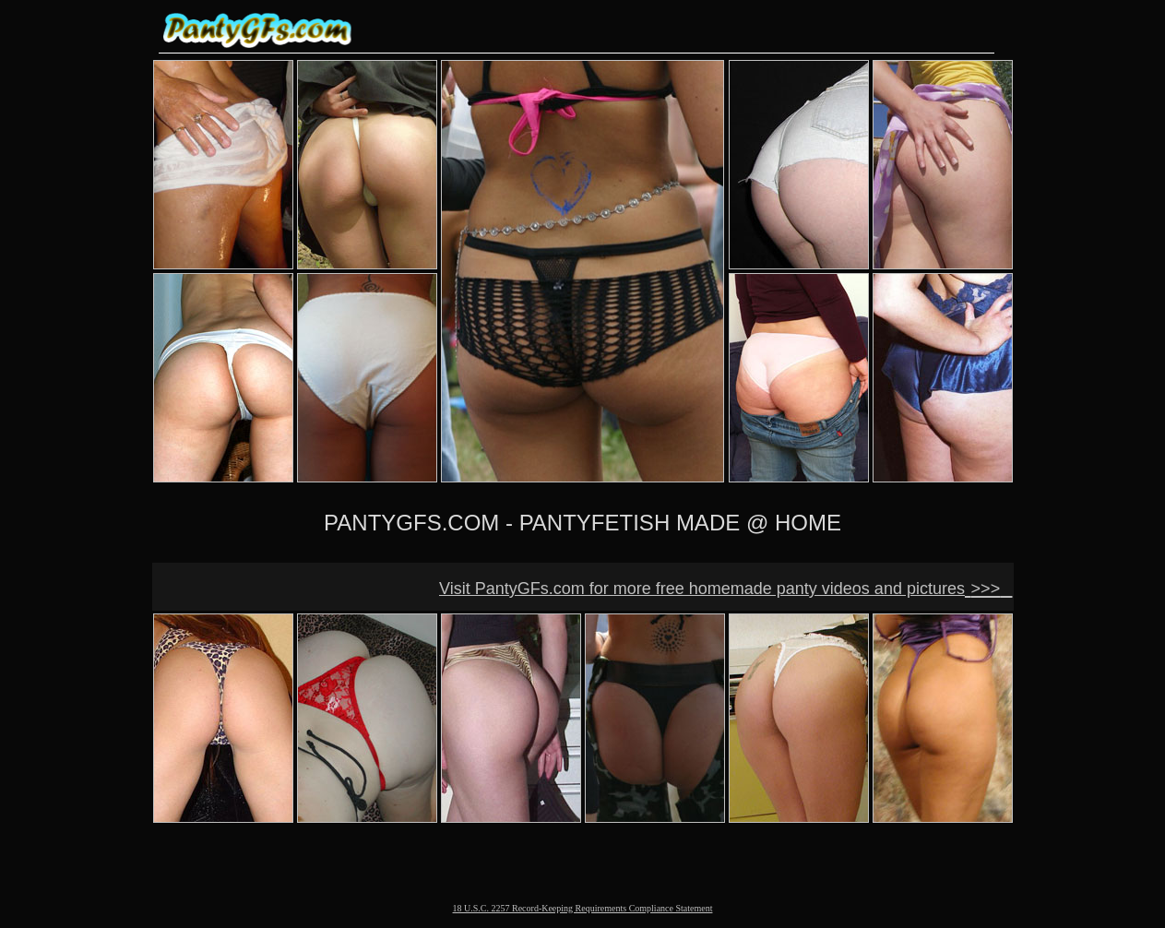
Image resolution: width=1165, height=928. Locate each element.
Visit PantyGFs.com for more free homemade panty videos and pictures (702, 588)
